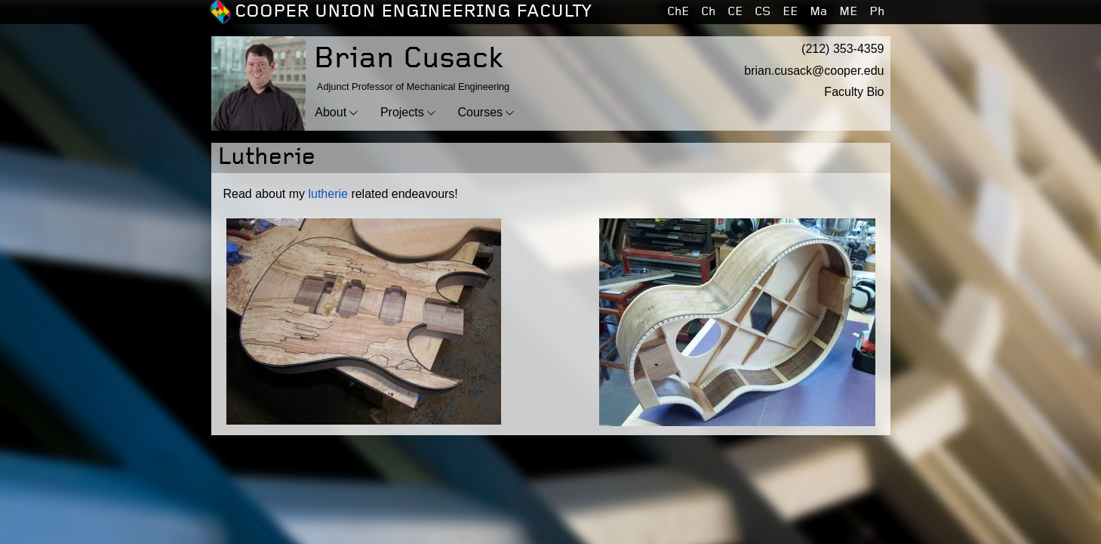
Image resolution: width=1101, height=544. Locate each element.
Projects (402, 112)
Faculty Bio (854, 91)
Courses (480, 112)
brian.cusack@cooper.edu (814, 70)
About (330, 112)
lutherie (327, 193)
